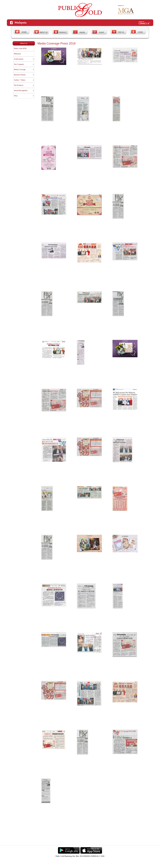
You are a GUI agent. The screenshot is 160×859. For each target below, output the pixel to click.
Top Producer (18, 85)
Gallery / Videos (19, 80)
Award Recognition (21, 90)
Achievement (18, 59)
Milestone (17, 54)
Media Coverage (20, 69)
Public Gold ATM (20, 48)
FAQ (15, 96)
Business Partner (20, 75)
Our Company (19, 64)
